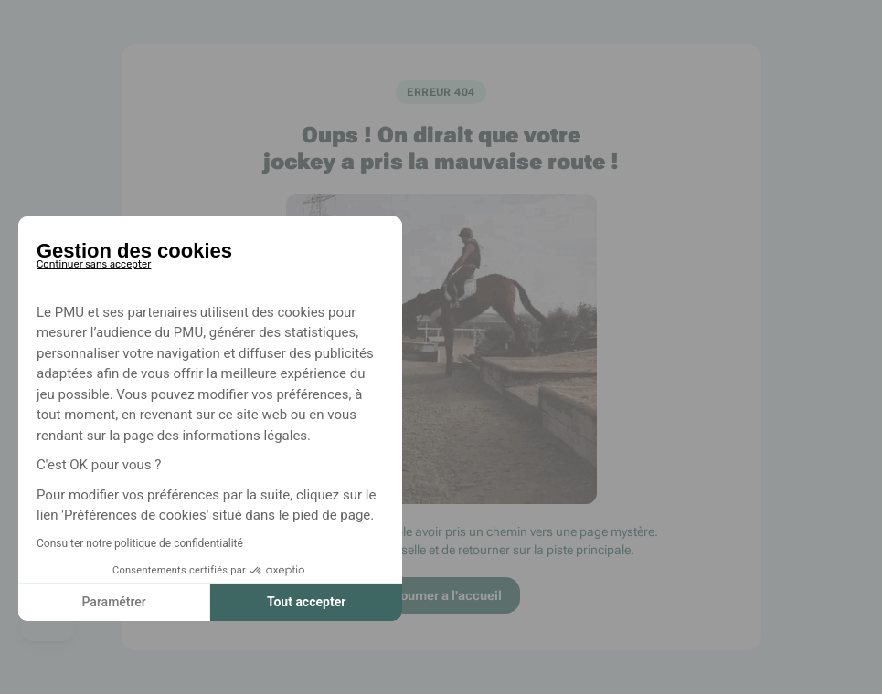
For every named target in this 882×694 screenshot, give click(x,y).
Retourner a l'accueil (441, 595)
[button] (47, 630)
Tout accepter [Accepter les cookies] (306, 601)
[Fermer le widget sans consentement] (93, 261)
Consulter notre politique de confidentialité (140, 543)
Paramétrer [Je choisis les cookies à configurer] (113, 601)
